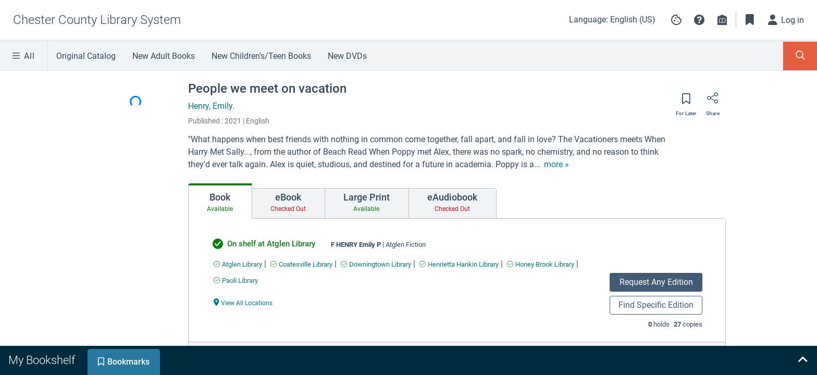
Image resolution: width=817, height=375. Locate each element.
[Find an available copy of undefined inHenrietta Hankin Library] (459, 264)
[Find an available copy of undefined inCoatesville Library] (301, 264)
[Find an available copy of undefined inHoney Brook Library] (540, 264)
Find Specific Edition (656, 305)
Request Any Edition (656, 282)
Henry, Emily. (211, 106)
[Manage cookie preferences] (676, 19)
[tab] (220, 201)
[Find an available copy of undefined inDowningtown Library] (376, 264)
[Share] (713, 101)
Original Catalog (86, 56)
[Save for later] (686, 102)
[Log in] (786, 19)
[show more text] (556, 164)
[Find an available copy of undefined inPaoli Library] (236, 280)
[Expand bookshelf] (802, 360)
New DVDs (347, 56)
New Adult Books (163, 56)
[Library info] (722, 19)
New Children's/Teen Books (261, 56)
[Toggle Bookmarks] (749, 19)
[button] (699, 19)
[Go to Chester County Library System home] (97, 20)
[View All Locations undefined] (243, 302)
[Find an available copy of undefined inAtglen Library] (238, 264)
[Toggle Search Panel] (800, 56)
